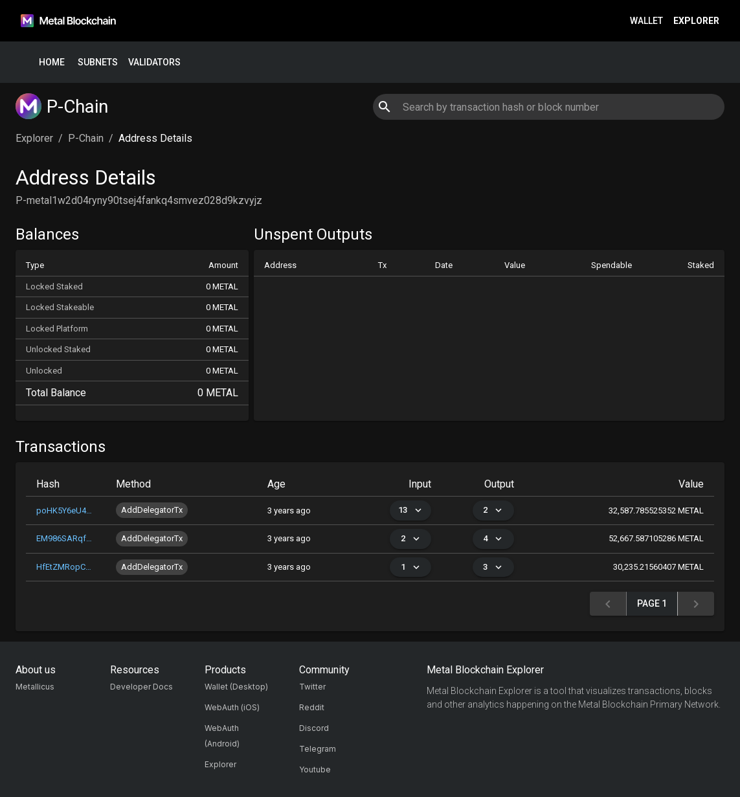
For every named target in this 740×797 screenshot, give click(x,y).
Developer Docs (141, 686)
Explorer (696, 21)
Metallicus (35, 686)
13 (410, 510)
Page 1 (652, 604)
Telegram (317, 749)
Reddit (311, 707)
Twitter (312, 686)
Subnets (98, 62)
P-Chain (86, 138)
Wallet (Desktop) (236, 686)
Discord (314, 728)
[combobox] (549, 107)
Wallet (646, 21)
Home (52, 62)
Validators (154, 62)
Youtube (315, 769)
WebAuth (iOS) (232, 707)
